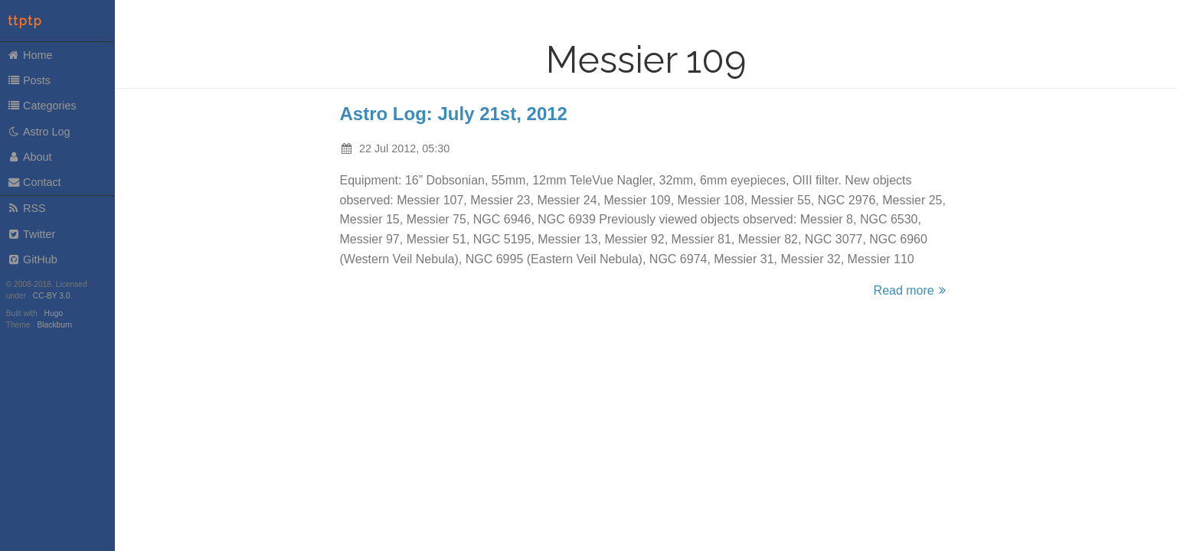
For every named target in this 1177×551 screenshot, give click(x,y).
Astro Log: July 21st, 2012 (453, 113)
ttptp (25, 21)
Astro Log (38, 132)
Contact (34, 182)
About (29, 157)
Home (30, 55)
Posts (29, 80)
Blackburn (55, 325)
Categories (42, 105)
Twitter (31, 234)
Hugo (53, 313)
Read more (912, 290)
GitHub (32, 259)
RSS (26, 208)
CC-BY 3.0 (51, 296)
